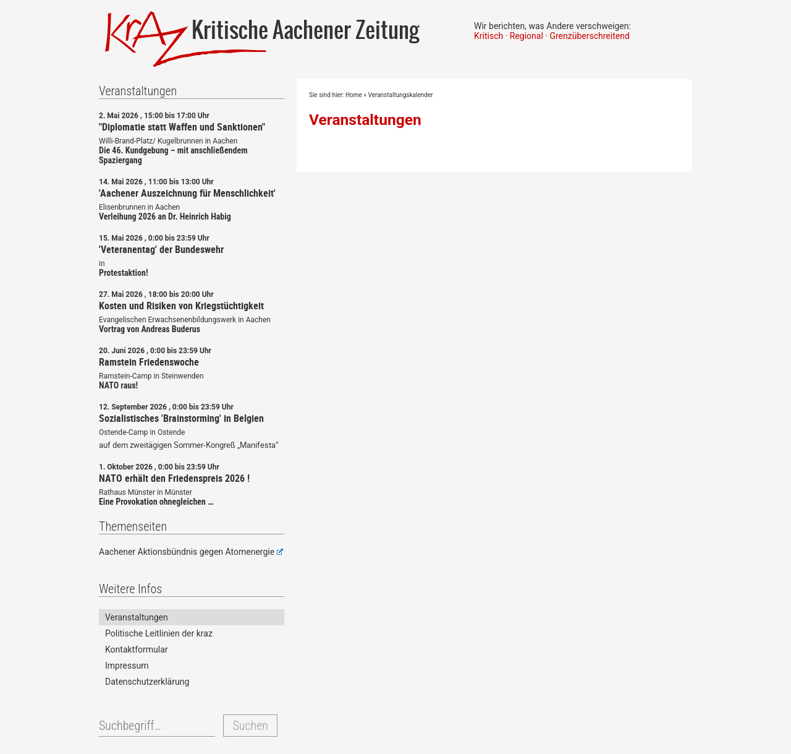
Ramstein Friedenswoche (149, 362)
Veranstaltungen (365, 120)
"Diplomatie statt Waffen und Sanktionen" (182, 127)
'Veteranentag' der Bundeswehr (161, 249)
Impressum (126, 665)
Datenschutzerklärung (147, 682)
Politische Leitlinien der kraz (159, 633)
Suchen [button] (250, 725)
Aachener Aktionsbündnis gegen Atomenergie (191, 552)
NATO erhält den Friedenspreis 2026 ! (174, 478)
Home (353, 95)
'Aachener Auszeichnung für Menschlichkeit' (187, 193)
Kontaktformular (136, 649)
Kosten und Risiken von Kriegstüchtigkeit (181, 305)
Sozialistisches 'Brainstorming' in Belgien (181, 418)
